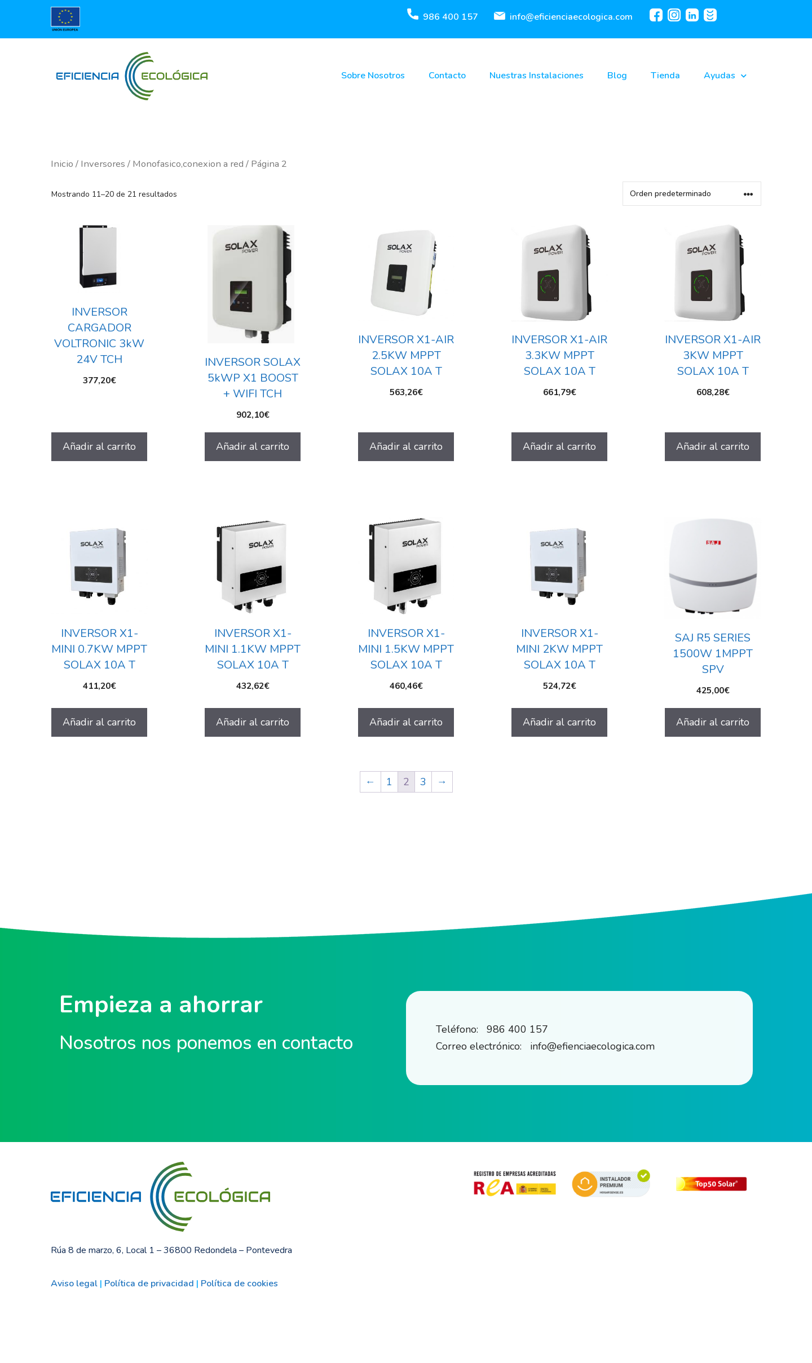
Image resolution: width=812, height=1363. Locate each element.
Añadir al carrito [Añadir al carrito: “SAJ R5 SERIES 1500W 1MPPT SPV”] (712, 722)
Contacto (447, 75)
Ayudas (725, 76)
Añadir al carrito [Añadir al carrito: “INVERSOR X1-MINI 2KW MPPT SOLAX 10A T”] (559, 722)
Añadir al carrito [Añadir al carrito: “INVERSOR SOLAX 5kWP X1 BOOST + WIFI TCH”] (252, 446)
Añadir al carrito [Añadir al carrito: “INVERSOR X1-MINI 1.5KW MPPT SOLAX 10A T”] (406, 722)
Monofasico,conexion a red (188, 163)
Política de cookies (239, 1283)
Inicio (62, 163)
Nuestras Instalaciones (536, 75)
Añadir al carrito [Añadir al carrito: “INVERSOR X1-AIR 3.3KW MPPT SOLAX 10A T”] (559, 446)
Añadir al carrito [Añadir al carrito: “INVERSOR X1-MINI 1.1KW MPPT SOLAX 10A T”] (252, 722)
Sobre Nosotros (373, 75)
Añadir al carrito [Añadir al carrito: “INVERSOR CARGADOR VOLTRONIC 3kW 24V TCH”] (99, 446)
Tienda (665, 75)
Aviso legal (74, 1283)
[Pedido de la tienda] (692, 194)
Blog (617, 75)
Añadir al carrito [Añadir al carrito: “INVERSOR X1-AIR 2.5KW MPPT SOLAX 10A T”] (406, 446)
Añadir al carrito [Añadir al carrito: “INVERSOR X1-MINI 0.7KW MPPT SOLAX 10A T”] (99, 722)
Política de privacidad (149, 1283)
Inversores (103, 163)
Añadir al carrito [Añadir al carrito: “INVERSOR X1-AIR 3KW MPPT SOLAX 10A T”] (712, 446)
